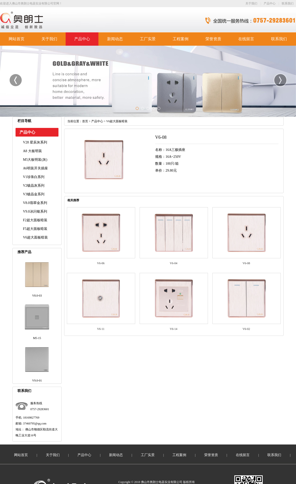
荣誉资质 (213, 39)
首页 (85, 121)
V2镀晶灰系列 (33, 185)
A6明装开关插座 (35, 168)
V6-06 (101, 263)
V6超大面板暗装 (35, 237)
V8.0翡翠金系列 (35, 203)
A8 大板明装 (32, 151)
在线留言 (246, 39)
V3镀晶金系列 (33, 194)
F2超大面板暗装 (35, 220)
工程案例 (180, 39)
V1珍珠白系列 (33, 177)
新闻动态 (115, 39)
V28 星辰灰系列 (35, 142)
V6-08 (246, 263)
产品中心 (270, 3)
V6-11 (100, 329)
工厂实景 (148, 39)
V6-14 (173, 329)
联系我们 (288, 3)
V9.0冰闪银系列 (35, 211)
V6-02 (246, 329)
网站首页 (16, 39)
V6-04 (173, 263)
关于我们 (251, 3)
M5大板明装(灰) (35, 159)
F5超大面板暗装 (35, 229)
